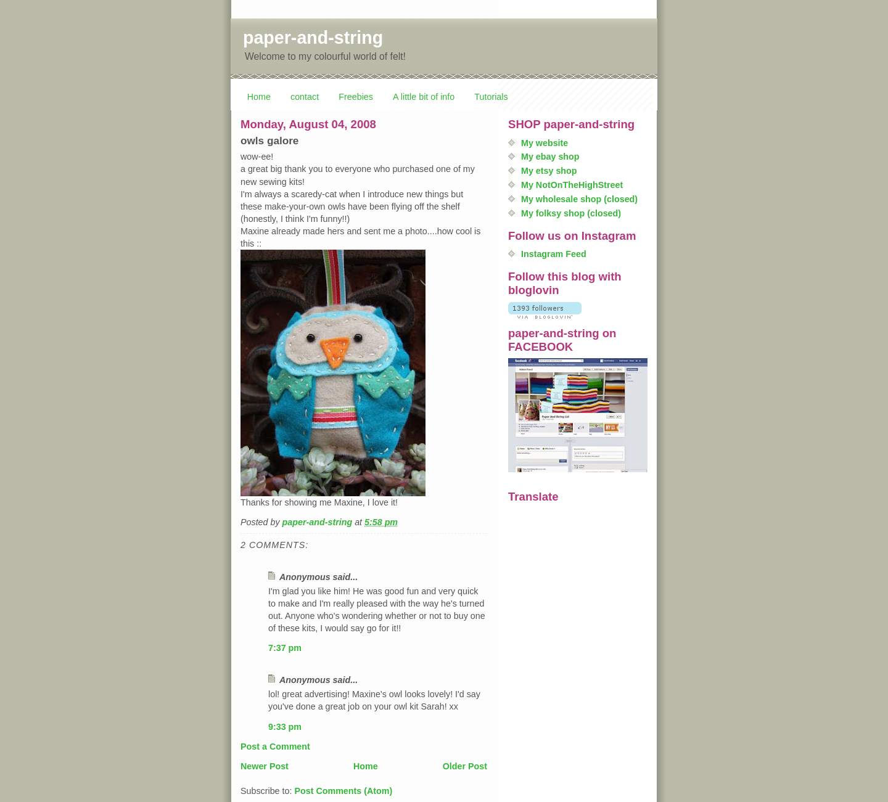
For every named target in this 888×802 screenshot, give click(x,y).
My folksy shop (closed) (571, 213)
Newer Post (264, 766)
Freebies (356, 97)
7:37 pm (285, 648)
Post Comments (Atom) (343, 791)
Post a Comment (275, 746)
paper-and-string (313, 37)
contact (304, 97)
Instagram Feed (553, 254)
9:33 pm (285, 727)
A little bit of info (423, 97)
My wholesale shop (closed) (579, 199)
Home (259, 97)
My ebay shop (550, 157)
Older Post (465, 766)
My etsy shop (549, 171)
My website (544, 143)
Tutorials (491, 97)
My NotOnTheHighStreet (572, 185)
